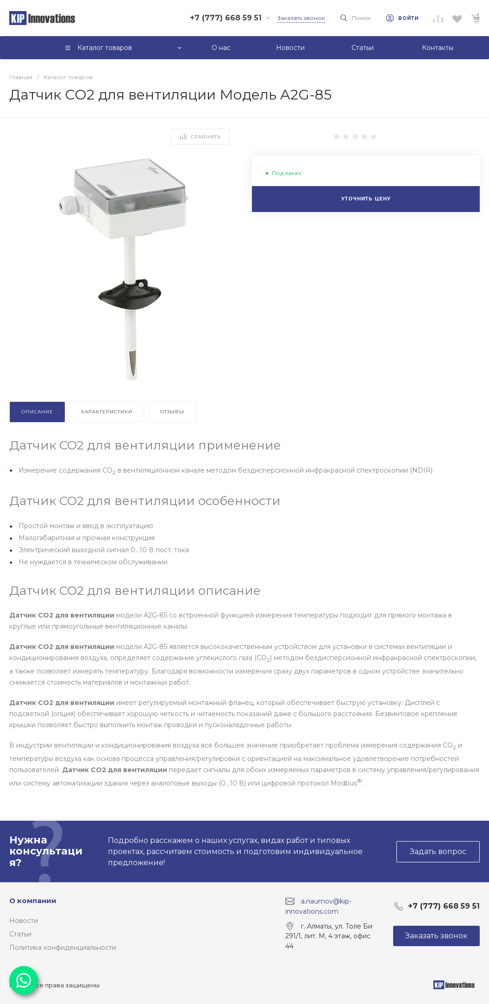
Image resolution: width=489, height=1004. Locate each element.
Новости (23, 921)
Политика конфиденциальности (62, 947)
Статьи (20, 934)
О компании (32, 900)
